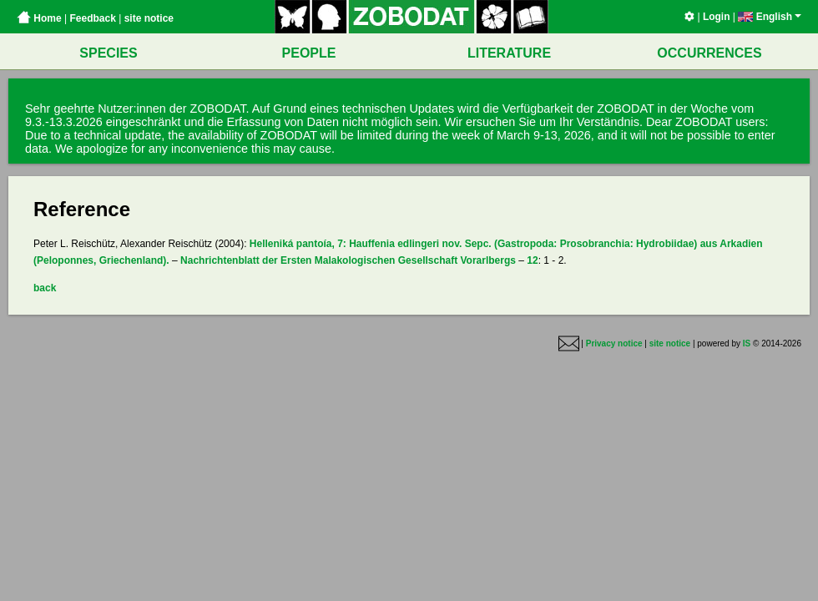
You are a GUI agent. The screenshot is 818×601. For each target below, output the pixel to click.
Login (716, 17)
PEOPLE (309, 53)
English (769, 17)
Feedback (92, 18)
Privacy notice (614, 343)
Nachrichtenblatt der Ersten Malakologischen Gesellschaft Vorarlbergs (348, 260)
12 (532, 260)
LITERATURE (509, 53)
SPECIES (108, 53)
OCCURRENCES (709, 53)
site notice (149, 18)
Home (39, 18)
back (44, 288)
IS (746, 343)
